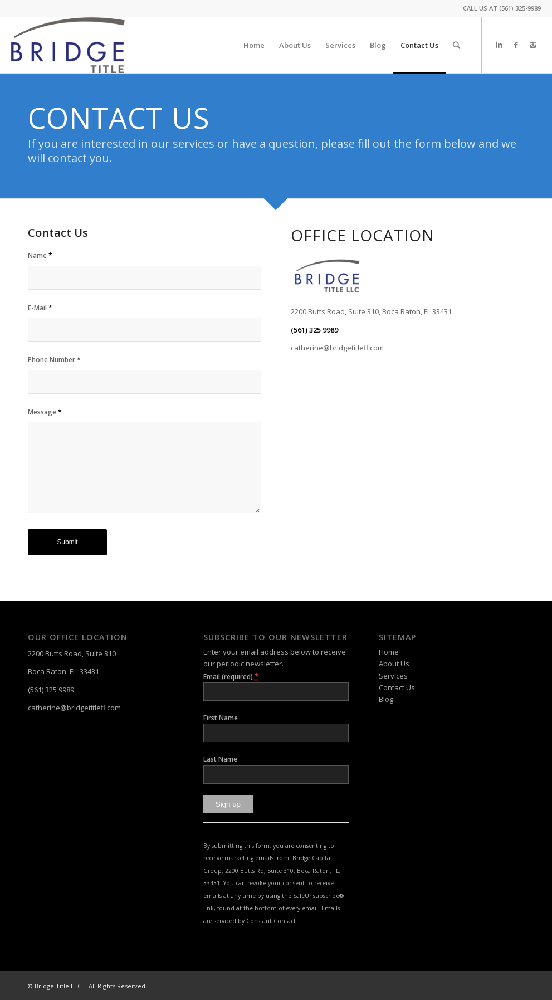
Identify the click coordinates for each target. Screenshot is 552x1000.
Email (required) (231, 676)
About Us (394, 663)
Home (389, 652)
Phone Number (54, 359)
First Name (220, 718)
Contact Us (397, 687)
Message (45, 412)
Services (393, 676)
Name (40, 255)
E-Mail (40, 308)
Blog (386, 699)
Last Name (220, 759)
